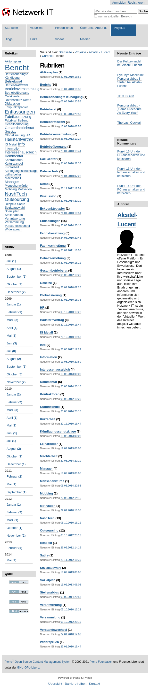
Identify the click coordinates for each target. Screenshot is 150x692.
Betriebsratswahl (52, 122)
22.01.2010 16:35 (70, 510)
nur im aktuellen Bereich (115, 16)
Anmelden (119, 2)
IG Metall (46, 332)
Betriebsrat (48, 109)
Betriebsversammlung (56, 134)
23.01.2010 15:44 (70, 151)
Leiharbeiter (49, 444)
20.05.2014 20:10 (70, 200)
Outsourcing (49, 530)
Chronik (47, 56)
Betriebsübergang (53, 146)
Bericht (45, 84)
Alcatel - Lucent (99, 52)
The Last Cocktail (129, 122)
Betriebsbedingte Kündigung (61, 97)
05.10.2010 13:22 (70, 312)
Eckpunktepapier (52, 208)
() (11, 261)
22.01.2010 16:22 (70, 262)
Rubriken (11, 53)
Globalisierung (51, 295)
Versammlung (50, 617)
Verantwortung (51, 605)
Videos (60, 39)
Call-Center (48, 159)
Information (48, 357)
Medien (85, 39)
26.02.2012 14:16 (70, 497)
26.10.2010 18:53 (70, 336)
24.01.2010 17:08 (70, 634)
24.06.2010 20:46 (70, 237)
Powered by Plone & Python (75, 677)
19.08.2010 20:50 (70, 361)
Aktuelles (36, 28)
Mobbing (46, 493)
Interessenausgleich (55, 369)
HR (42, 307)
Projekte (119, 28)
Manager (46, 468)
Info (43, 345)
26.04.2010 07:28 (70, 176)
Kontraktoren (49, 394)
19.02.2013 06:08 (70, 374)
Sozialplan (47, 580)
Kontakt (94, 683)
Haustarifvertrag (52, 320)
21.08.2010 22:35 (70, 163)
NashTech (47, 518)
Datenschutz (49, 171)
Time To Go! (125, 96)
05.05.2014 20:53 (70, 101)
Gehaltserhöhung (53, 258)
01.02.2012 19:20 (70, 275)
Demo (44, 184)
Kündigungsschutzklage (58, 431)
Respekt (46, 543)
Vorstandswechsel (53, 629)
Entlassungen (50, 221)
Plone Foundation (101, 661)
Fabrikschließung (53, 245)
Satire (44, 555)
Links (33, 39)
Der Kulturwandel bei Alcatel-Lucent (129, 63)
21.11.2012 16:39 (70, 559)
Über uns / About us (93, 28)
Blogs (9, 39)
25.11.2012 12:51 (70, 188)
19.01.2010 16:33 (70, 89)
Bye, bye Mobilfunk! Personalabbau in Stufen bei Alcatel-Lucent (130, 80)
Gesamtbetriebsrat (53, 270)
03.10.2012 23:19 (70, 535)
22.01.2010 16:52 (70, 76)
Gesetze (46, 283)
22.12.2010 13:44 (70, 324)
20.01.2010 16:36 (70, 299)
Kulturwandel (50, 407)
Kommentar (48, 382)
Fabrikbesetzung (52, 233)
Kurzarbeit (47, 419)
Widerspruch (49, 642)
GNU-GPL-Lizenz (28, 667)
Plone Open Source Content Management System (38, 661)
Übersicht (55, 683)
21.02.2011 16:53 (70, 250)
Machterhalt (49, 456)
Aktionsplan (49, 72)
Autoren (123, 204)
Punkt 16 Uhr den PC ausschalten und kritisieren (131, 155)
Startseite (11, 28)
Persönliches (64, 28)
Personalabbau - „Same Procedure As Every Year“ (129, 109)
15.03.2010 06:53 (70, 126)
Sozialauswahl (50, 568)
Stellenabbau (49, 592)
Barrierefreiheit (75, 683)
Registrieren (136, 2)
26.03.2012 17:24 (70, 138)
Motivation (48, 506)
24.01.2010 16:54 (70, 213)
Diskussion (48, 196)
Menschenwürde (52, 481)
